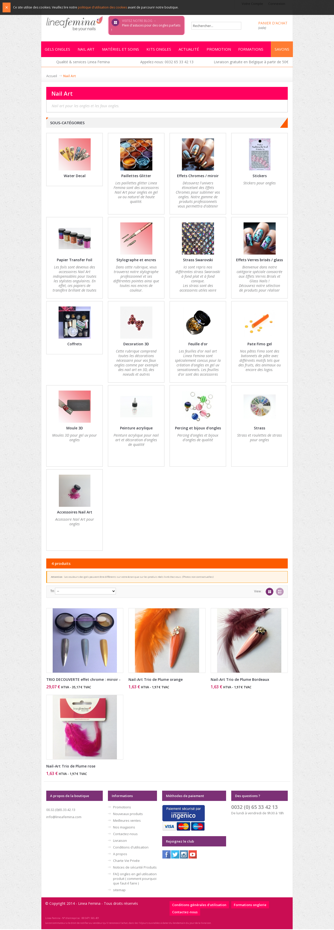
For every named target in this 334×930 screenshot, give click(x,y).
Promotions (122, 808)
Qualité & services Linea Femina (83, 62)
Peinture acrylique (136, 428)
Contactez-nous (125, 834)
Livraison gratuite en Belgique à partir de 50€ (251, 62)
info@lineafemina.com (63, 817)
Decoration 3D (136, 344)
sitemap (119, 890)
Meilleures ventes (127, 821)
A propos (120, 854)
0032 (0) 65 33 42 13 (254, 807)
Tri (52, 592)
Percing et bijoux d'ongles (198, 428)
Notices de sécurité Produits (135, 868)
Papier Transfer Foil (74, 260)
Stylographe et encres (136, 260)
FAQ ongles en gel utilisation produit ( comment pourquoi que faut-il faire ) (135, 879)
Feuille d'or (198, 344)
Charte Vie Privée (126, 861)
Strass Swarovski (198, 260)
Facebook (166, 855)
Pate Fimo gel (259, 344)
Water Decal (75, 176)
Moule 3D (74, 428)
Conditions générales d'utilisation (199, 905)
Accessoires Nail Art (74, 512)
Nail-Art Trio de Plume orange (155, 680)
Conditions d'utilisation (131, 848)
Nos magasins (124, 828)
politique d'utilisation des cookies (102, 7)
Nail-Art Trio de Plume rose (70, 766)
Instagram (184, 855)
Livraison (120, 841)
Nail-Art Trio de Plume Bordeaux (240, 680)
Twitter (175, 855)
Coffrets (74, 344)
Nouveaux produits (128, 814)
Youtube (193, 855)
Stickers (260, 176)
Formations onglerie (250, 905)
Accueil (51, 76)
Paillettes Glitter (136, 176)
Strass (259, 428)
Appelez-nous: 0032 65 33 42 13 (166, 62)
